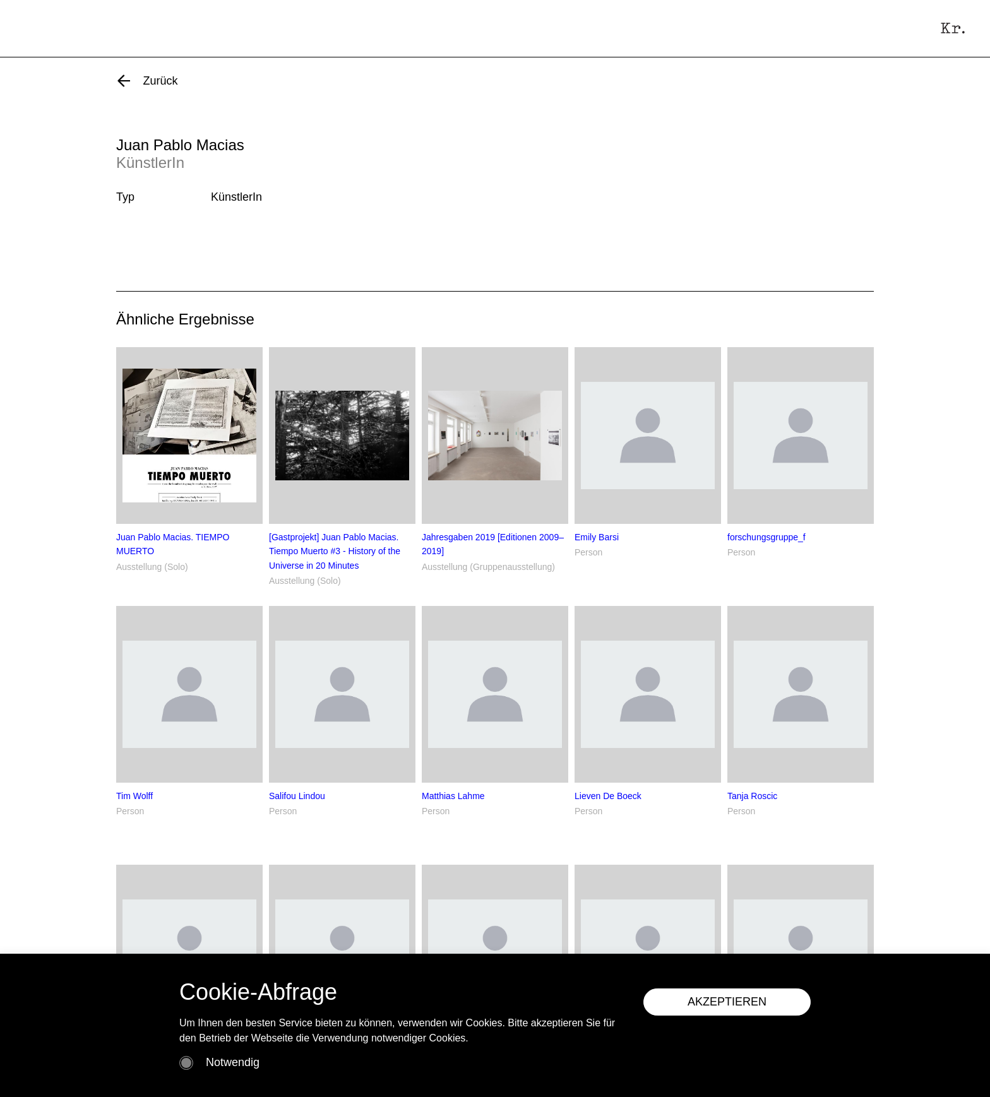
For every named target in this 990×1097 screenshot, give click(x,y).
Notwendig (232, 1062)
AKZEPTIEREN (727, 1001)
